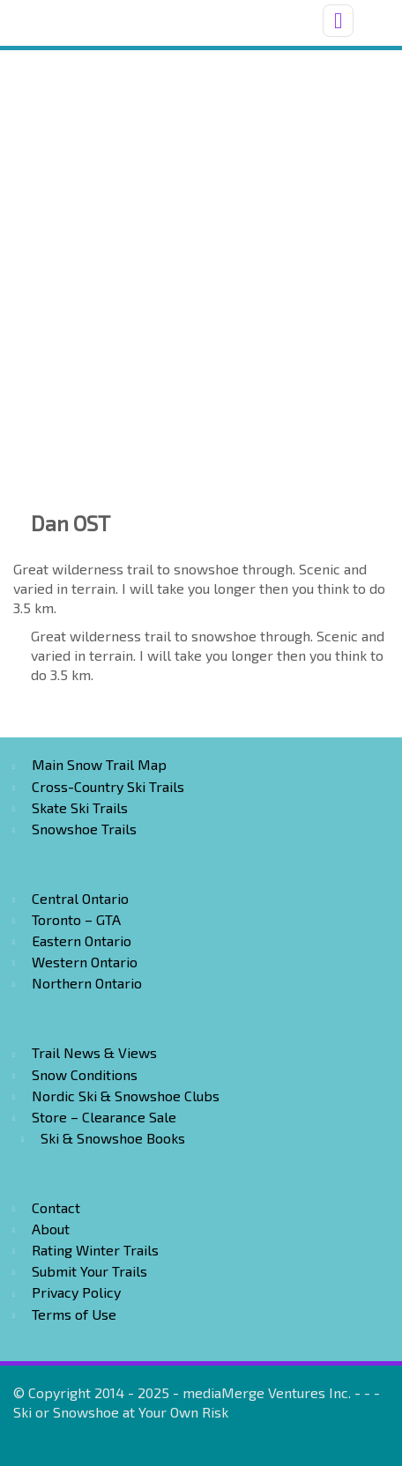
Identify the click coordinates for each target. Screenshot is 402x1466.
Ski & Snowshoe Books (113, 1137)
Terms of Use (74, 1314)
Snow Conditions (85, 1074)
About (51, 1228)
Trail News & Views (94, 1052)
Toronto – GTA (76, 919)
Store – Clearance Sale (104, 1116)
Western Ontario (85, 961)
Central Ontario (80, 898)
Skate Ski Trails (80, 807)
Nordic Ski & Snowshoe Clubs (126, 1095)
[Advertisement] (201, 260)
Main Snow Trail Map (99, 764)
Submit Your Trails (89, 1270)
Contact (56, 1207)
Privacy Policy (76, 1292)
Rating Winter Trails (95, 1249)
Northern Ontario (87, 982)
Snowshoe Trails (84, 828)
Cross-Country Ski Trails (108, 786)
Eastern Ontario (81, 940)
